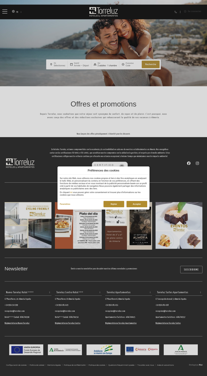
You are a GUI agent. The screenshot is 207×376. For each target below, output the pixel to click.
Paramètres (65, 204)
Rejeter (114, 204)
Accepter (137, 204)
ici (71, 192)
